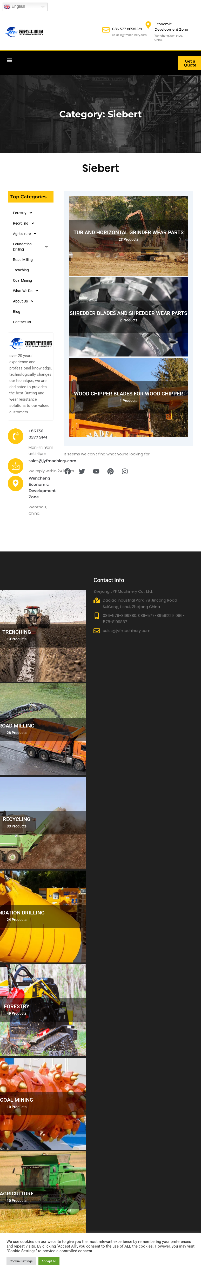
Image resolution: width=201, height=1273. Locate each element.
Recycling (24, 223)
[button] (9, 60)
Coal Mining (22, 280)
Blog (16, 311)
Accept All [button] (49, 1261)
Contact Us (22, 322)
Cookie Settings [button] (21, 1261)
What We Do (26, 290)
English (14, 7)
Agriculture (25, 233)
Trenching (21, 270)
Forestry (23, 212)
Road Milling (23, 260)
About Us (23, 301)
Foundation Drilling (30, 246)
